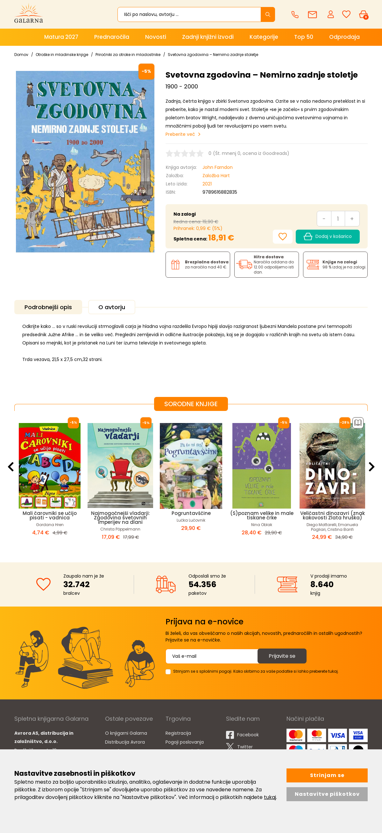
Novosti (155, 37)
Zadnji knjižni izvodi (208, 37)
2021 (207, 184)
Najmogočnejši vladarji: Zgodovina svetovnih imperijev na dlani (120, 517)
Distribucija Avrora (125, 742)
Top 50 (303, 37)
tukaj (270, 797)
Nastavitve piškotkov (327, 794)
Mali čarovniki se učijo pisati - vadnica (50, 515)
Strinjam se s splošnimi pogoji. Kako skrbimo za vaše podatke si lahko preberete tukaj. (256, 671)
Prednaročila (111, 37)
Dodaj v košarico (328, 236)
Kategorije (264, 37)
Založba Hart (216, 175)
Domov (21, 54)
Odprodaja (344, 37)
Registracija (178, 733)
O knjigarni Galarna (126, 733)
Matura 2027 (61, 37)
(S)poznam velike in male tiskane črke (262, 515)
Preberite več (180, 134)
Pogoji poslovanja (185, 742)
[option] (49, 481)
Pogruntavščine (191, 513)
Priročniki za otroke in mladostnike (128, 54)
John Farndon (217, 167)
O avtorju (111, 307)
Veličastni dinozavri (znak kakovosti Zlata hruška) (332, 515)
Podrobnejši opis (48, 307)
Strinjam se (327, 775)
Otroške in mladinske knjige (62, 54)
